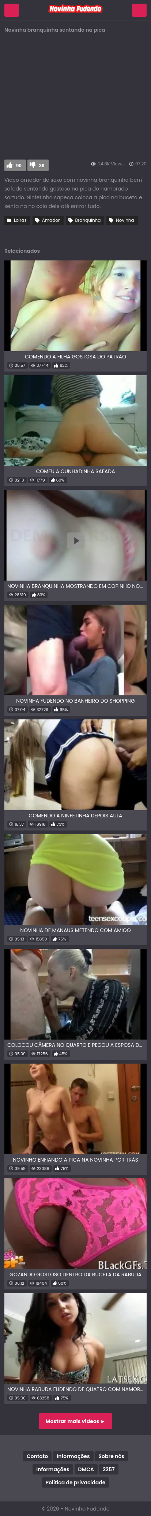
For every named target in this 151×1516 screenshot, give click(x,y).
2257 (109, 1469)
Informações (73, 1456)
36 (42, 165)
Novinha (125, 220)
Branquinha (88, 220)
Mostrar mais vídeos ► (76, 1421)
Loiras (20, 220)
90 (19, 165)
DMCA (86, 1469)
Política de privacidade (76, 1482)
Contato (37, 1456)
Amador (51, 220)
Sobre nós (111, 1456)
